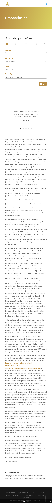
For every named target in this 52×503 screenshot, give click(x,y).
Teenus (7, 66)
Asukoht (8, 51)
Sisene (26, 498)
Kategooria (9, 58)
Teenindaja (9, 74)
